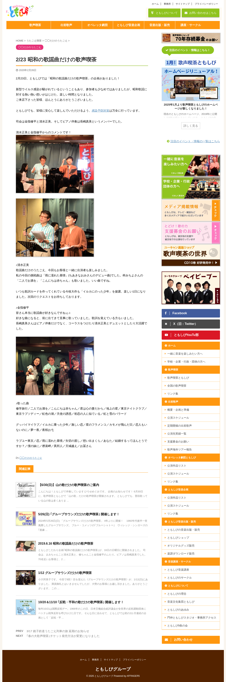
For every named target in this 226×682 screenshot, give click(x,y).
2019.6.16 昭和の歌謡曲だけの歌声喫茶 (65, 543)
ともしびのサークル (179, 577)
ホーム (155, 4)
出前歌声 (173, 401)
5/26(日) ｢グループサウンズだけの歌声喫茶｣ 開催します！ (79, 514)
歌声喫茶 (173, 369)
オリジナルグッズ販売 (181, 545)
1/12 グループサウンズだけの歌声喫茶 (65, 572)
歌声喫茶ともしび (178, 377)
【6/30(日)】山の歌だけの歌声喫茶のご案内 (68, 485)
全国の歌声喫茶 (176, 385)
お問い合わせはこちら (200, 12)
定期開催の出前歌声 (179, 425)
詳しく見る (190, 125)
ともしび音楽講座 (178, 569)
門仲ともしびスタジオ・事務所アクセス (191, 617)
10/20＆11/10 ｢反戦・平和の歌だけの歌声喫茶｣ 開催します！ (81, 602)
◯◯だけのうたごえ (30, 457)
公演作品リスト (176, 465)
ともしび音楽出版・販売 (182, 521)
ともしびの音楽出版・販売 (183, 529)
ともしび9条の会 (177, 625)
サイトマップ (183, 4)
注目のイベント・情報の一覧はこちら (195, 141)
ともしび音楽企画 (178, 489)
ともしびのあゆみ (178, 609)
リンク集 (172, 393)
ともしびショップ (178, 537)
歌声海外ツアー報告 (179, 449)
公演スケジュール (178, 417)
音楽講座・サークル (179, 561)
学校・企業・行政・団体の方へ (186, 361)
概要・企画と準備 (178, 409)
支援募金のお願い (178, 441)
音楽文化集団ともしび (181, 601)
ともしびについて (164, 12)
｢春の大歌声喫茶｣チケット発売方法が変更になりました (63, 636)
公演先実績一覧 (176, 433)
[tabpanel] (191, 96)
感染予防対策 (100, 110)
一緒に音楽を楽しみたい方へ (185, 353)
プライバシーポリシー (206, 4)
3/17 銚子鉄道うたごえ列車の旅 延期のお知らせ (58, 631)
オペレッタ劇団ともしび (182, 457)
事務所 (167, 4)
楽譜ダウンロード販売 (181, 553)
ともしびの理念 (176, 593)
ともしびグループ (113, 669)
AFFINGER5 (133, 676)
